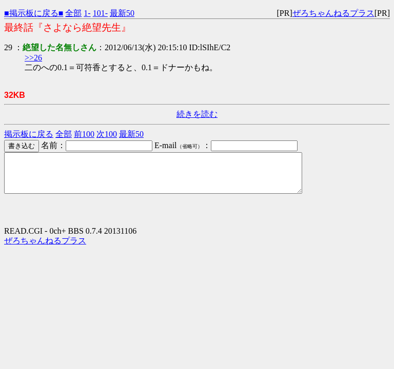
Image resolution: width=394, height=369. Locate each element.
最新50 (122, 13)
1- (87, 13)
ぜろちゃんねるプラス (333, 13)
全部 (73, 13)
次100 (106, 134)
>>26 (33, 57)
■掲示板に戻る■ (33, 13)
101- (100, 13)
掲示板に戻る (28, 134)
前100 (84, 134)
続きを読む (197, 114)
